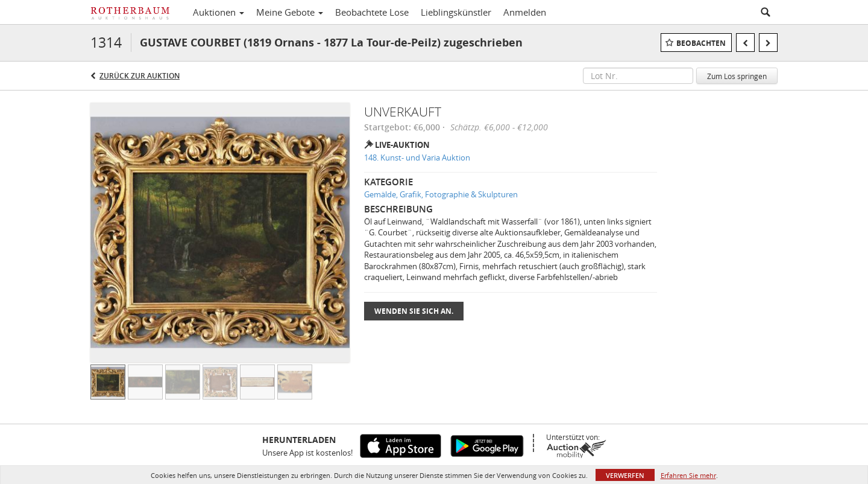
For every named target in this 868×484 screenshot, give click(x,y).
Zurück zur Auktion (139, 76)
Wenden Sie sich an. (413, 311)
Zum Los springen (737, 76)
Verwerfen (625, 475)
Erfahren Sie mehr (688, 475)
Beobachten (701, 43)
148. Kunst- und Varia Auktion (417, 157)
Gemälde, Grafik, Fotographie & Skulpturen (441, 194)
